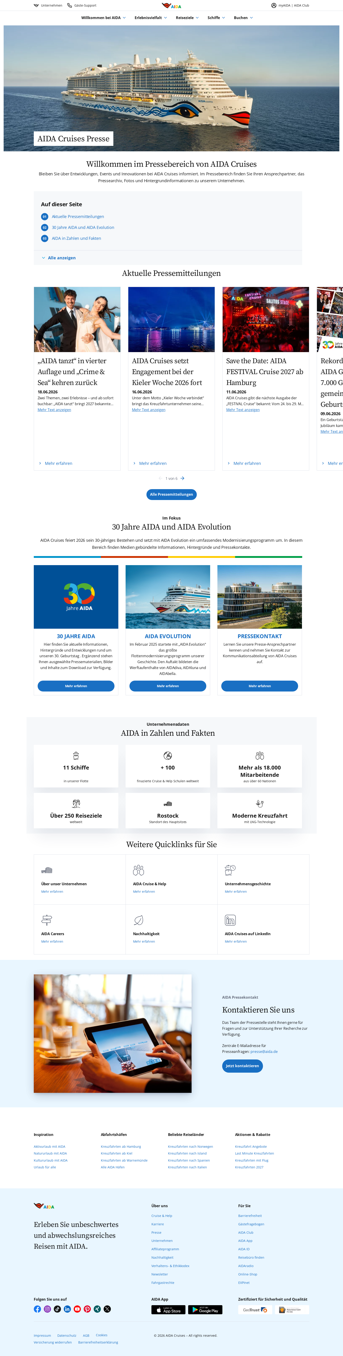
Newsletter (159, 1274)
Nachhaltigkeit (162, 1257)
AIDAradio (245, 1266)
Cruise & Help (161, 1216)
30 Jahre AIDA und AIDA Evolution (83, 227)
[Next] (182, 478)
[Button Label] (171, 494)
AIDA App (245, 1240)
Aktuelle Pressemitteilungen (78, 216)
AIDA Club (245, 1232)
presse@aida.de (264, 1051)
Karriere (157, 1224)
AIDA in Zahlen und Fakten (76, 238)
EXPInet (244, 1282)
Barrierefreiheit (250, 1216)
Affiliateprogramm (165, 1249)
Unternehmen (162, 1240)
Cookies (101, 1335)
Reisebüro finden (251, 1257)
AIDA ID (244, 1249)
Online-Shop (247, 1274)
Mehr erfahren (76, 686)
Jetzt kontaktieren (242, 1065)
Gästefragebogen (251, 1224)
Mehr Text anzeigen (54, 409)
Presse (156, 1232)
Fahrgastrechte (162, 1282)
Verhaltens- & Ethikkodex (170, 1266)
